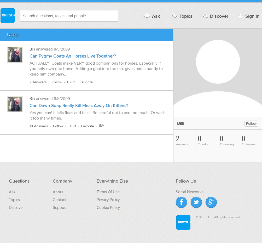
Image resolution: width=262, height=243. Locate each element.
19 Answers (39, 126)
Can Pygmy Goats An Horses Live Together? (73, 56)
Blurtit (7, 15)
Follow (57, 82)
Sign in (248, 16)
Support (60, 207)
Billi (32, 49)
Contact (59, 199)
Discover (215, 16)
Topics (182, 16)
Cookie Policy (108, 207)
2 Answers (38, 82)
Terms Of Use (108, 192)
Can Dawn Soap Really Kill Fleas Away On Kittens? (79, 105)
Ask (151, 16)
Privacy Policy (108, 199)
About (58, 192)
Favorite (86, 82)
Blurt (71, 82)
